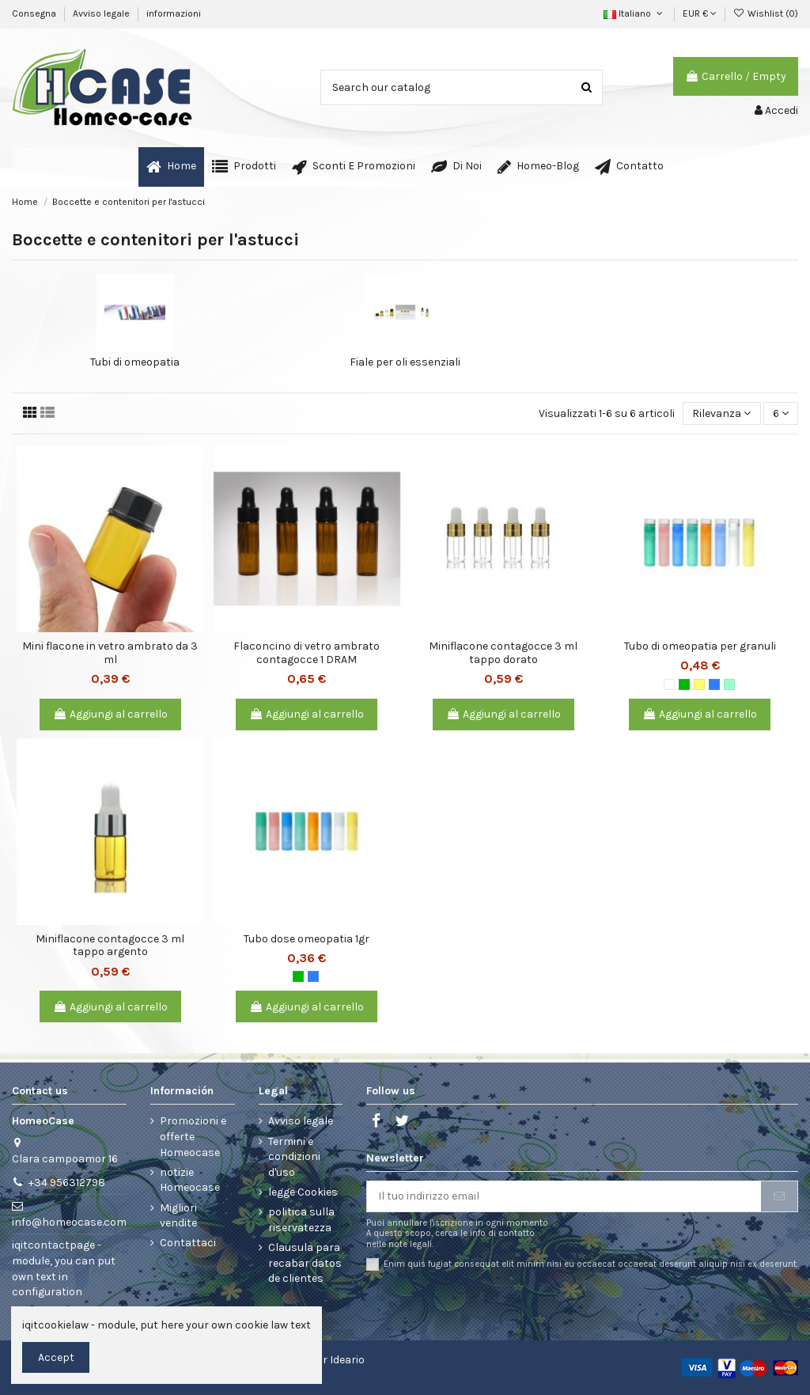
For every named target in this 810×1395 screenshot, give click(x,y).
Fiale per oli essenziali (405, 362)
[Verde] (684, 684)
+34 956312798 (66, 1182)
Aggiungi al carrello (110, 714)
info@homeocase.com (69, 1222)
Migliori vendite (178, 1215)
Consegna (35, 13)
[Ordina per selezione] (721, 413)
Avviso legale (102, 13)
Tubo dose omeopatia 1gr (306, 939)
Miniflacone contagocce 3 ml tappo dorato (503, 652)
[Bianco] (669, 684)
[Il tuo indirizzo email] (564, 1196)
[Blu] (714, 684)
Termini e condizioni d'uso (294, 1157)
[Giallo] (699, 684)
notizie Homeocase (190, 1180)
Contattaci (188, 1242)
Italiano (634, 13)
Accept (56, 1357)
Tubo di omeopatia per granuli (700, 646)
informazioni (173, 13)
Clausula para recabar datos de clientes (305, 1263)
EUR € (700, 13)
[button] (244, 167)
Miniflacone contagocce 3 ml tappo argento (110, 945)
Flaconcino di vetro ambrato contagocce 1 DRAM (306, 652)
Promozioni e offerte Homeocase (193, 1136)
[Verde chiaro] (729, 684)
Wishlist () (765, 13)
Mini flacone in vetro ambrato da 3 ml (110, 652)
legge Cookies (303, 1192)
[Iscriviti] (779, 1196)
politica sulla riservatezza (301, 1219)
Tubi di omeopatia (135, 362)
